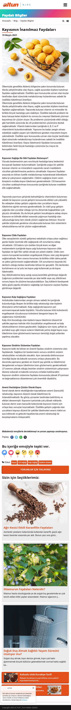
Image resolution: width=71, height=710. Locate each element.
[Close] (33, 688)
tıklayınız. (25, 700)
